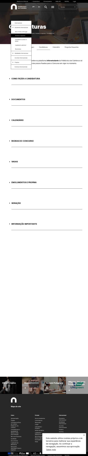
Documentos (14, 440)
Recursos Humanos (16, 436)
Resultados (18, 49)
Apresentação (15, 418)
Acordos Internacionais (21, 58)
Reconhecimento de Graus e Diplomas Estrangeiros (40, 438)
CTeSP (36, 424)
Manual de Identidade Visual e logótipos (16, 448)
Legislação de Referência (14, 443)
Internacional (18, 23)
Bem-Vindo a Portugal (21, 31)
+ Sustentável (36, 1)
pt (34, 7)
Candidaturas (43, 47)
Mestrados (38, 422)
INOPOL (67, 1)
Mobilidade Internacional (21, 53)
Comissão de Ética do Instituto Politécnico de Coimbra (16, 425)
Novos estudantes (40, 418)
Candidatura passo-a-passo (21, 40)
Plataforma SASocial (22, 1)
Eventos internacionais (21, 66)
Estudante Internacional (21, 27)
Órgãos (13, 420)
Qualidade (13, 438)
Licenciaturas (38, 420)
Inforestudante (47, 1)
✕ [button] (84, 435)
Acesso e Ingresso (20, 35)
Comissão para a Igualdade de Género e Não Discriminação (15, 432)
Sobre (12, 415)
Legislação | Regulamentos (39, 433)
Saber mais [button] (51, 449)
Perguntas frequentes (71, 47)
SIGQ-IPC (58, 1)
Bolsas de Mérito (39, 430)
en (39, 7)
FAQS (36, 441)
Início (10, 33)
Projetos (17, 62)
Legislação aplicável (20, 45)
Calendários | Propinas (38, 427)
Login (74, 1)
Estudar (37, 415)
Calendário (56, 47)
